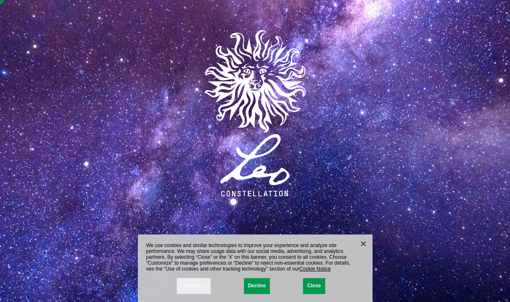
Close (314, 288)
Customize (194, 288)
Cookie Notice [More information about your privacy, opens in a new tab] (315, 270)
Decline (257, 288)
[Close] (363, 246)
